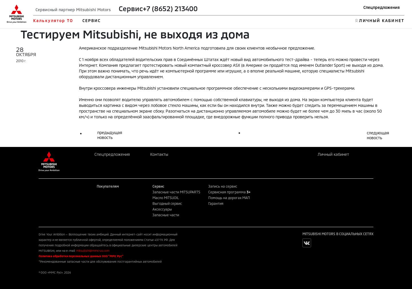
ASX (236, 65)
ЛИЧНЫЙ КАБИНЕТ (381, 20)
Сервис (131, 8)
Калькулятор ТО (53, 20)
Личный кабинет (333, 154)
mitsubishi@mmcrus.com (92, 250)
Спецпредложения (381, 7)
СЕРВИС (91, 20)
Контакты (159, 154)
